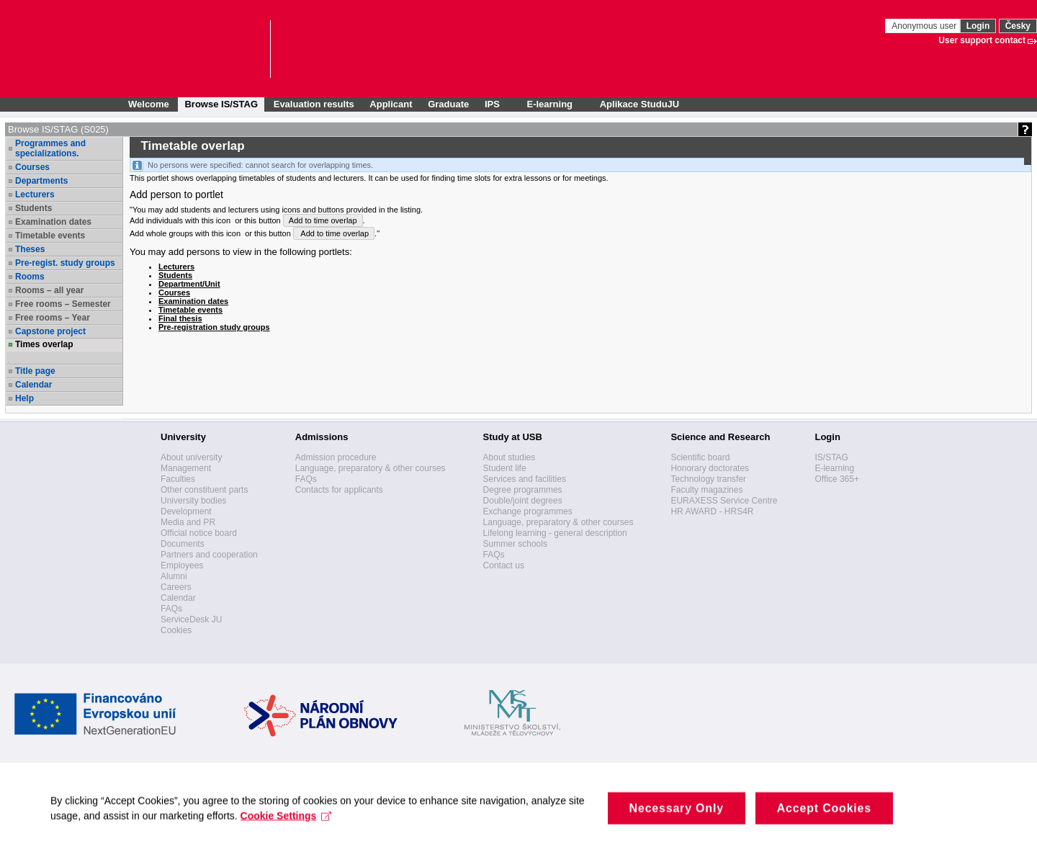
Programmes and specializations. (50, 148)
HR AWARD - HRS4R (711, 511)
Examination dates (53, 222)
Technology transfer (708, 479)
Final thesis (180, 318)
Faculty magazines (706, 490)
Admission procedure (336, 457)
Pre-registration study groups (214, 327)
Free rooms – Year (52, 318)
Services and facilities (524, 479)
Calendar (33, 385)
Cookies (176, 630)
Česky (1018, 26)
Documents (183, 544)
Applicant (390, 104)
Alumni (174, 576)
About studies (509, 457)
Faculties (178, 479)
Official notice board (199, 533)
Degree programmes (522, 490)
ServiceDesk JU (191, 619)
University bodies (193, 501)
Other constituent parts (204, 490)
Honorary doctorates (709, 468)
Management (186, 468)
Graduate (448, 104)
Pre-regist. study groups (65, 263)
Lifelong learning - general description (555, 533)
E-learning (834, 468)
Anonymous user (925, 26)
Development (186, 511)
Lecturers (35, 194)
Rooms (30, 277)
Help (24, 398)
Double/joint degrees (522, 501)
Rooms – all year (49, 290)
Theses (30, 249)
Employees (182, 565)
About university (191, 457)
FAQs (171, 609)
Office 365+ (836, 479)
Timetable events (50, 236)
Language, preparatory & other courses (370, 468)
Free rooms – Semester (63, 304)
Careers (176, 587)
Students (33, 208)
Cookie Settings (286, 826)
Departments (41, 181)
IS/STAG (831, 457)
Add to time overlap (323, 220)
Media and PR (188, 522)
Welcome (148, 104)
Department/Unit (189, 283)
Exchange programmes (528, 511)
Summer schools (515, 544)
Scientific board (700, 457)
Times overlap (44, 344)
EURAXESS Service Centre (723, 501)
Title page (35, 371)
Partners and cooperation (209, 555)
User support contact (981, 40)
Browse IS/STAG (221, 104)
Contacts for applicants (339, 490)
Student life (504, 468)
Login (978, 26)
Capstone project (50, 331)
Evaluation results (314, 104)
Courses (32, 167)
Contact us (503, 565)
